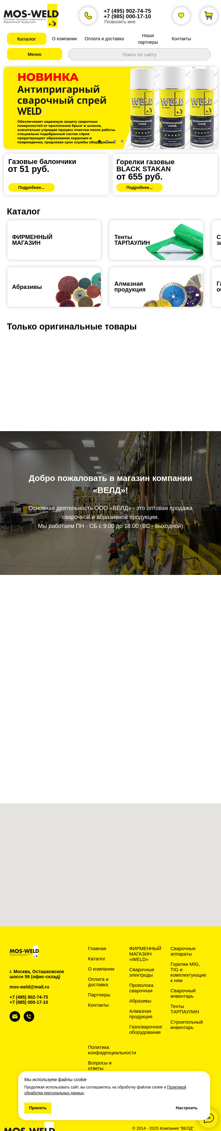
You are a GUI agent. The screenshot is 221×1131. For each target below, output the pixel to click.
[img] (56, 159)
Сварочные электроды (141, 956)
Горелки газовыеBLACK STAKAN (145, 150)
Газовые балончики (42, 146)
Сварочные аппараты (183, 935)
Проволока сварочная (141, 972)
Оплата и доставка (98, 966)
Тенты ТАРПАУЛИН (184, 993)
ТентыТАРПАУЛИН (132, 224)
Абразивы (27, 271)
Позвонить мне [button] (120, 21)
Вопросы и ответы (100, 1050)
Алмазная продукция (130, 271)
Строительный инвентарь (186, 1009)
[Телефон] (29, 1004)
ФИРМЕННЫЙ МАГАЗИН (32, 224)
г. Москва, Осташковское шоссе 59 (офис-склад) (37, 959)
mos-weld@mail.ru (29, 971)
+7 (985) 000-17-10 (127, 16)
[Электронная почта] (15, 1004)
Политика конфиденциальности (112, 1034)
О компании (101, 953)
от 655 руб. (139, 161)
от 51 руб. (28, 154)
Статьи (96, 1063)
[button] (26, 39)
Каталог (97, 943)
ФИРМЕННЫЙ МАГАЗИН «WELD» (145, 938)
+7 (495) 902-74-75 (127, 11)
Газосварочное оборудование (145, 1014)
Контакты (98, 989)
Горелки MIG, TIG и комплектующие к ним (188, 957)
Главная (97, 933)
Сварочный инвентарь (183, 977)
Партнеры (99, 979)
